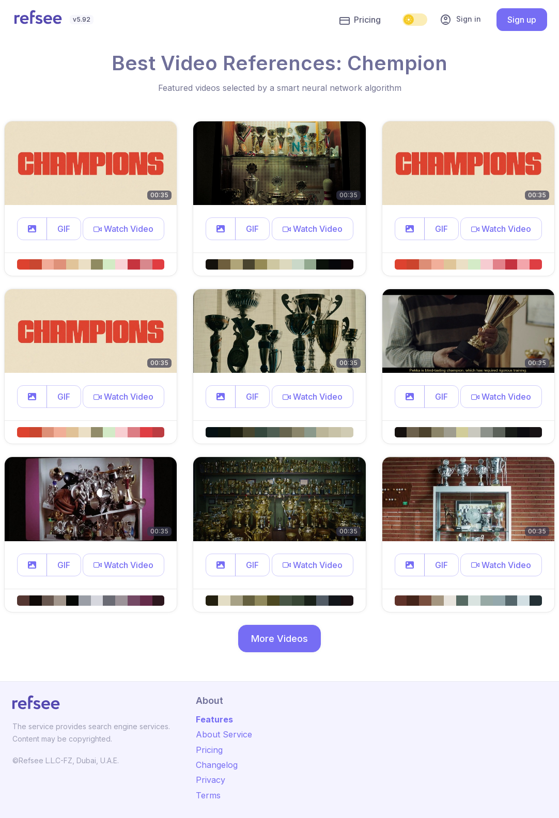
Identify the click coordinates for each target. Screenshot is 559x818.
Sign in (460, 19)
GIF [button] (63, 229)
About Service (224, 734)
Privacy (210, 780)
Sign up (521, 19)
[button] (32, 228)
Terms (208, 795)
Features (214, 719)
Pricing (360, 20)
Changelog (217, 765)
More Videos (279, 638)
